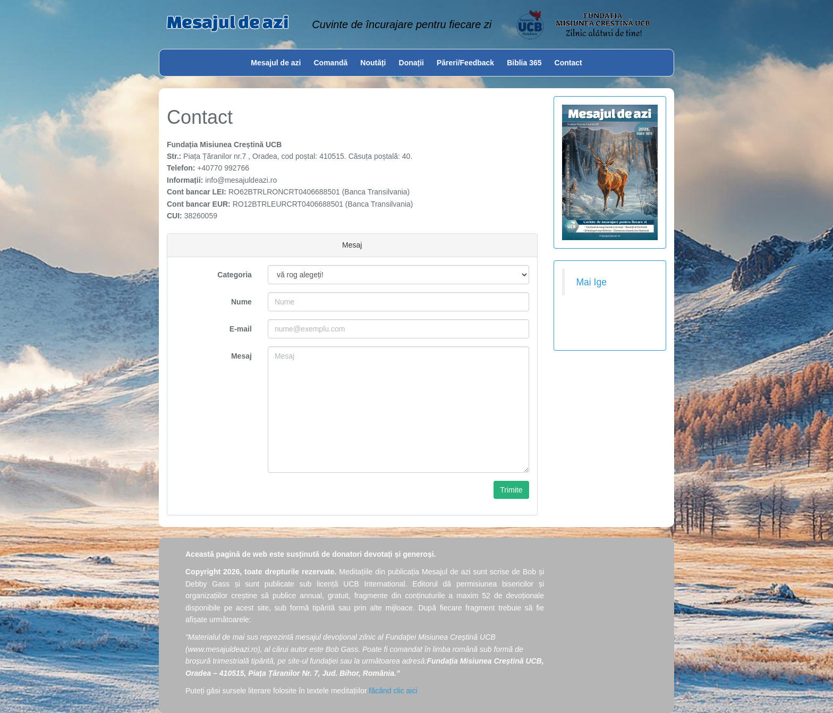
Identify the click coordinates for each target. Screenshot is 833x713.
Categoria (234, 274)
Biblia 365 (524, 62)
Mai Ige (591, 282)
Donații (411, 62)
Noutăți (373, 62)
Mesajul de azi (228, 21)
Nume (241, 302)
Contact (568, 62)
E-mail (241, 329)
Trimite (511, 490)
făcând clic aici (393, 690)
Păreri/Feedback (465, 62)
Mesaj (241, 356)
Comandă (331, 62)
